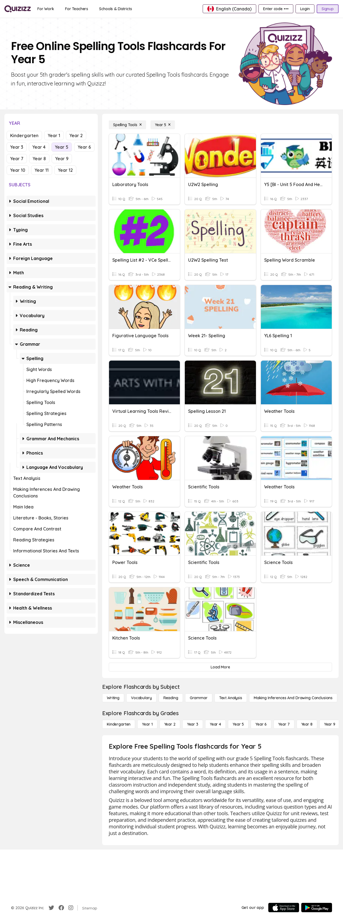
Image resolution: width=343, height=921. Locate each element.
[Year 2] (170, 724)
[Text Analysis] (230, 697)
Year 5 (61, 147)
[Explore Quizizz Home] (17, 8)
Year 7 (16, 158)
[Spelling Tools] (127, 124)
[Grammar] (198, 697)
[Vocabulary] (141, 697)
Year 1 (54, 135)
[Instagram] (70, 907)
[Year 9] (329, 724)
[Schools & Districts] (115, 8)
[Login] (304, 8)
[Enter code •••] (275, 8)
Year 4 (39, 147)
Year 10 (17, 170)
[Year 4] (215, 724)
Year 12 (65, 170)
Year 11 (42, 170)
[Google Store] (316, 907)
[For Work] (45, 8)
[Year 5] (162, 124)
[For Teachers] (77, 8)
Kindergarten (24, 135)
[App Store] (283, 907)
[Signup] (328, 8)
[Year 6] (261, 724)
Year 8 (39, 158)
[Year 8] (307, 724)
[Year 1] (147, 724)
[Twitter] (51, 907)
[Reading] (171, 697)
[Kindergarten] (118, 724)
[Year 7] (284, 724)
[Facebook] (61, 907)
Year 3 (16, 147)
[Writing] (113, 697)
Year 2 (76, 135)
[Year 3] (192, 724)
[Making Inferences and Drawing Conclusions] (293, 697)
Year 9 (61, 158)
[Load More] (220, 667)
